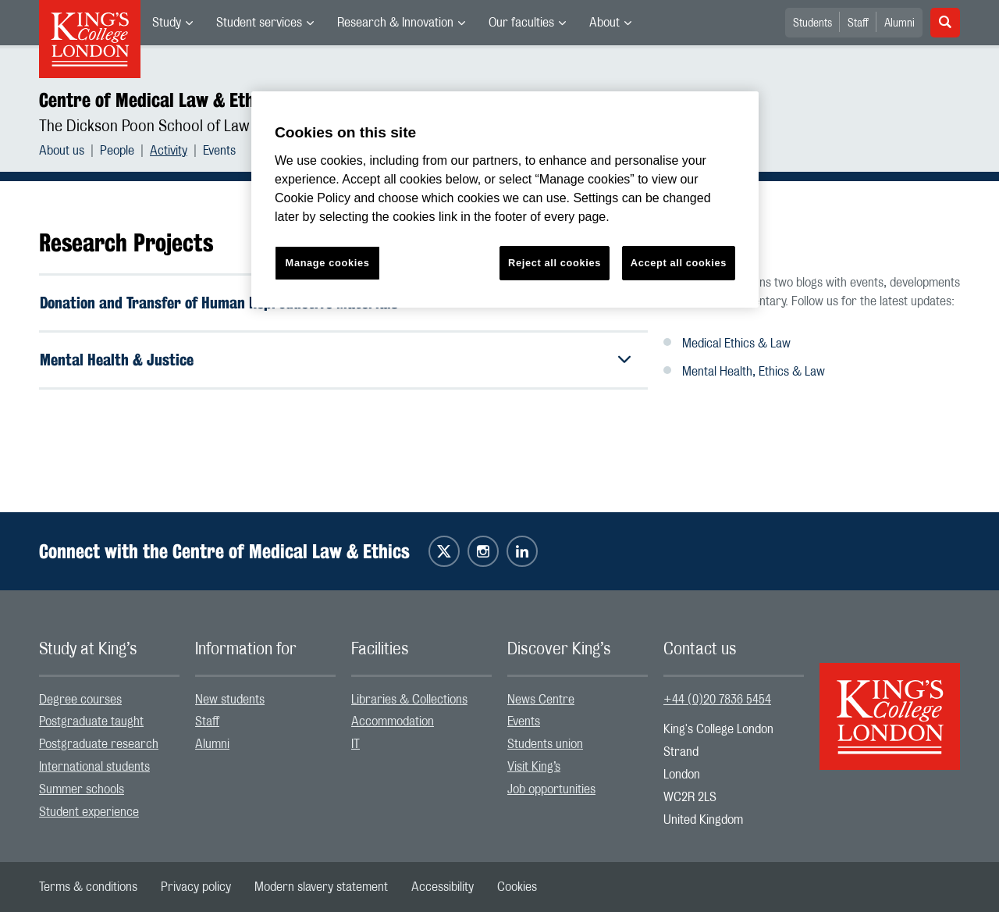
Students (812, 23)
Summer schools (81, 789)
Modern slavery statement (321, 887)
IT (355, 744)
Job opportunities (551, 789)
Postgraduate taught (91, 721)
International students (94, 767)
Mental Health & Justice (117, 359)
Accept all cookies (679, 263)
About (604, 22)
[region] (505, 199)
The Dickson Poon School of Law (144, 126)
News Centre (540, 699)
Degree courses (80, 699)
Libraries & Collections (409, 699)
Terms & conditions (88, 887)
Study (166, 22)
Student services (259, 22)
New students (230, 699)
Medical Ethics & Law (736, 343)
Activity (168, 150)
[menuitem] (172, 22)
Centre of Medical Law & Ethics (157, 100)
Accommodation (392, 721)
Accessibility (442, 887)
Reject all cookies (554, 263)
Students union (545, 744)
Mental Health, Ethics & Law (753, 371)
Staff (858, 23)
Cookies (517, 887)
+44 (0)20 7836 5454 (717, 699)
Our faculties (521, 22)
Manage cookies (328, 263)
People (117, 150)
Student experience (89, 812)
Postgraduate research (98, 744)
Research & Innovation (395, 22)
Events (219, 150)
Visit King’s (533, 767)
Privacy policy (196, 887)
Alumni (899, 23)
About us (61, 150)
